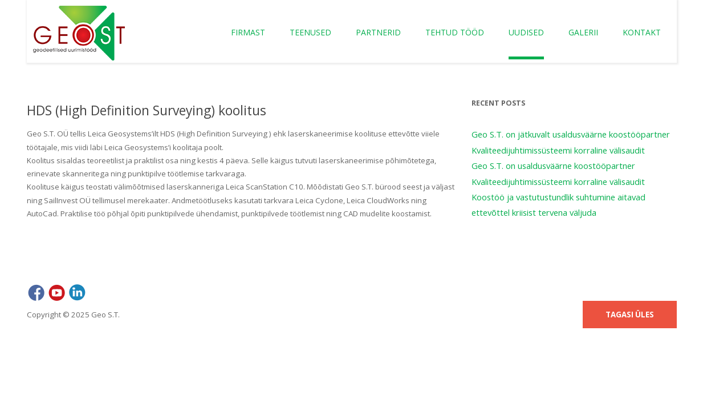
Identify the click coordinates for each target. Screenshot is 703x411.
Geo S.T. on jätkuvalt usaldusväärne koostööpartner (571, 134)
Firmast (248, 32)
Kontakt (642, 32)
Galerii (583, 32)
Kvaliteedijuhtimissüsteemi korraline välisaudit (558, 150)
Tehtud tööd (454, 32)
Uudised (526, 32)
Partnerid (378, 32)
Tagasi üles (630, 314)
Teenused (310, 32)
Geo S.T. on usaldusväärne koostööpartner (553, 165)
